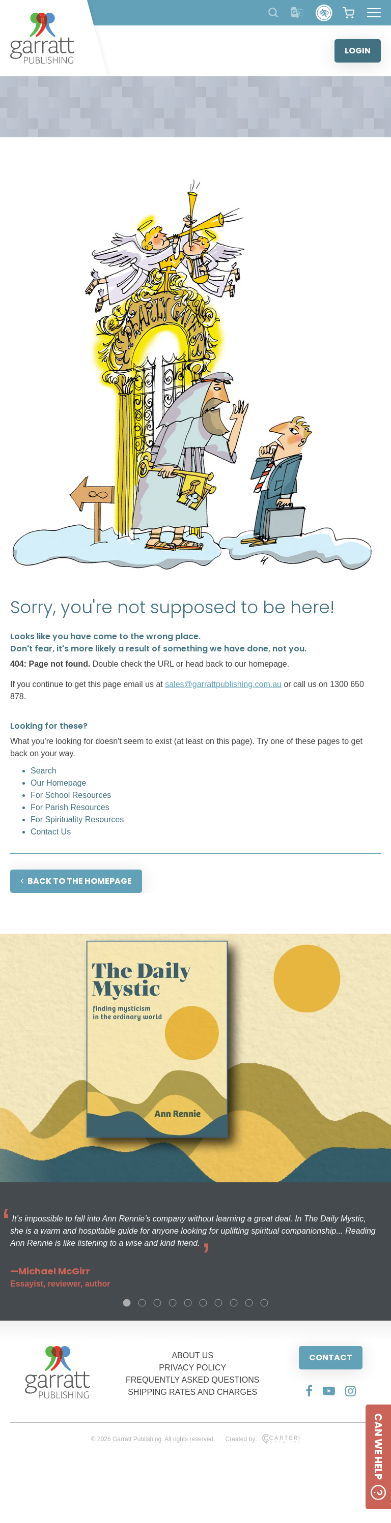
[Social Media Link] (309, 1391)
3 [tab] (157, 1303)
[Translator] (297, 13)
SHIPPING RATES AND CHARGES (192, 1392)
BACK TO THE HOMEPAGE (76, 881)
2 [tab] (142, 1303)
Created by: (262, 1439)
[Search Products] (273, 12)
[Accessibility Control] (324, 13)
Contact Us (51, 831)
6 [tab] (203, 1303)
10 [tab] (264, 1303)
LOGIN (358, 50)
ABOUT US (192, 1355)
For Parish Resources (70, 807)
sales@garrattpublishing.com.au (223, 684)
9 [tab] (249, 1303)
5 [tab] (188, 1303)
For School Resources (71, 795)
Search (44, 770)
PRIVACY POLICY (192, 1367)
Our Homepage (58, 783)
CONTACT (330, 1357)
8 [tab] (234, 1303)
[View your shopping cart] (348, 12)
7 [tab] (218, 1303)
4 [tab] (172, 1303)
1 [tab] (127, 1303)
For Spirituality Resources (77, 819)
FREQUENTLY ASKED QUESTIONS (193, 1380)
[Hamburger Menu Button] (374, 12)
